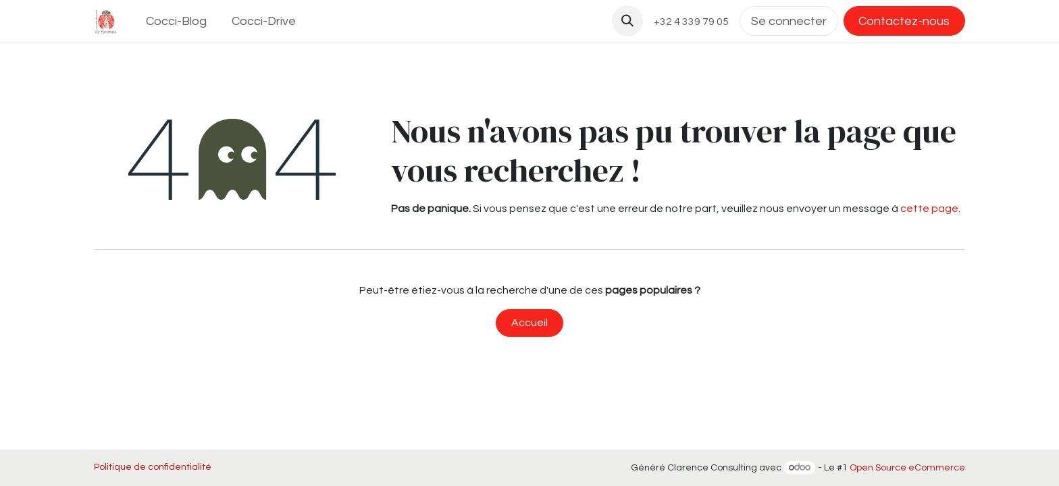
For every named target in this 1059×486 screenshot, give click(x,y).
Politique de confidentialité (152, 467)
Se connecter (789, 21)
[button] (627, 20)
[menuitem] (176, 21)
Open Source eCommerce (907, 468)
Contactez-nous (904, 21)
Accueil (529, 322)
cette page (929, 208)
